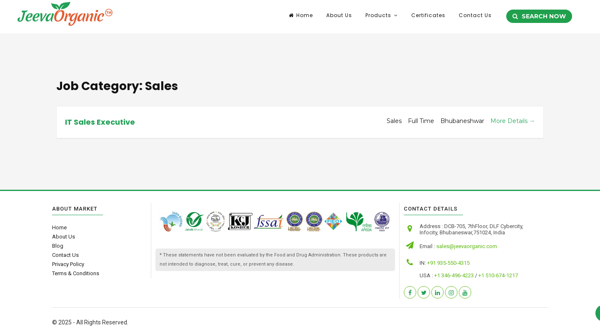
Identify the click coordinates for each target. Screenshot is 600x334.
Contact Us (475, 16)
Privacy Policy (68, 264)
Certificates (428, 16)
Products (378, 16)
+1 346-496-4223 (454, 275)
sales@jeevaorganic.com (466, 246)
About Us (339, 16)
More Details (512, 121)
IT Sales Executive (100, 122)
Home (301, 16)
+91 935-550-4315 (448, 263)
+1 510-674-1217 (498, 275)
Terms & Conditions (75, 273)
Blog (57, 246)
